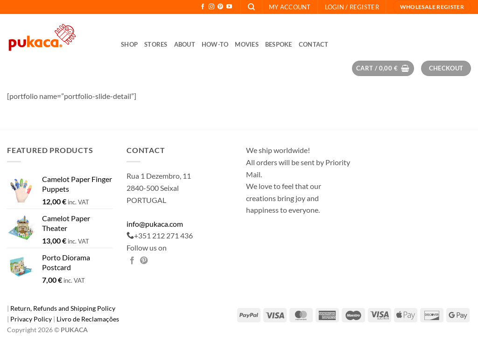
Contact (314, 44)
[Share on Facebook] (132, 261)
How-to (215, 44)
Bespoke (278, 44)
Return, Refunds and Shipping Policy (62, 308)
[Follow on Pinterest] (220, 7)
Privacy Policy (31, 319)
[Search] (251, 7)
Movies (247, 44)
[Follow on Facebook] (202, 7)
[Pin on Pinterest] (144, 261)
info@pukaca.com (155, 223)
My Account (290, 7)
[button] (352, 7)
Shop (129, 44)
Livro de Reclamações (87, 319)
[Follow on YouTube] (229, 7)
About (184, 44)
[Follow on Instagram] (211, 7)
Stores (156, 44)
